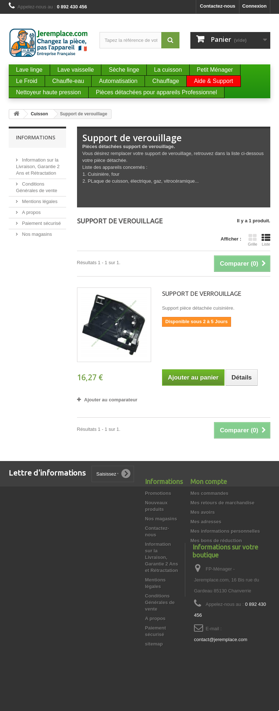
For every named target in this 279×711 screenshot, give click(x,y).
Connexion (254, 6)
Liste (266, 239)
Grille (252, 239)
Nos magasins (36, 231)
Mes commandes (209, 493)
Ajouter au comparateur (111, 399)
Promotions (158, 493)
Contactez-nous (217, 6)
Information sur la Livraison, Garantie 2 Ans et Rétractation (38, 163)
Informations (35, 137)
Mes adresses (205, 521)
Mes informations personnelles (225, 531)
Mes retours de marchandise (222, 502)
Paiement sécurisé (41, 220)
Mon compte (208, 481)
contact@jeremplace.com (220, 663)
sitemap (154, 644)
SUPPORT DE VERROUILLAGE (201, 293)
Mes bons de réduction (216, 540)
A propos (31, 209)
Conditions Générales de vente (160, 602)
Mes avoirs (202, 512)
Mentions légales (39, 198)
